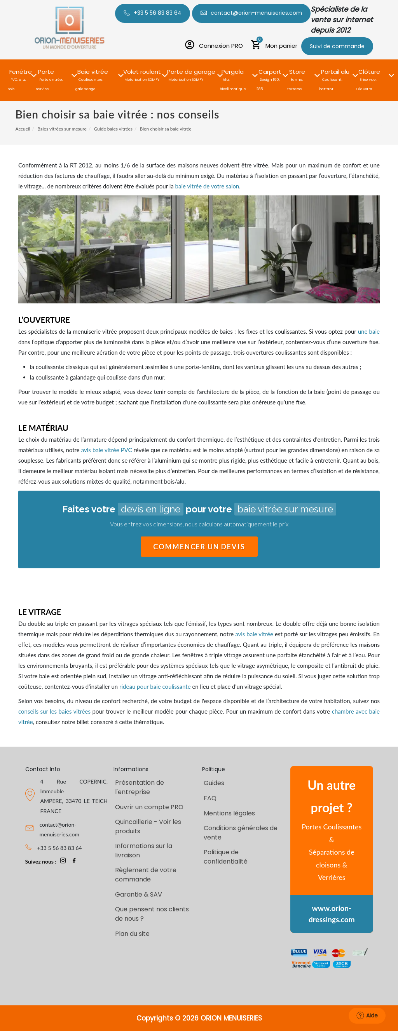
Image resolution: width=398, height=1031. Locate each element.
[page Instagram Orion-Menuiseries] (63, 861)
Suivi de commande (337, 46)
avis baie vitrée (254, 633)
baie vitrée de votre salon (207, 186)
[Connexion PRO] (213, 45)
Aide (367, 1015)
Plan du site (132, 933)
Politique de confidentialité (226, 857)
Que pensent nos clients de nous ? (152, 914)
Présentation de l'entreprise (139, 787)
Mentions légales (229, 813)
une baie (369, 331)
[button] (20, 71)
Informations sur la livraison (143, 850)
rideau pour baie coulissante (155, 686)
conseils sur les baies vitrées (54, 711)
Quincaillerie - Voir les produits (148, 826)
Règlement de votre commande (145, 875)
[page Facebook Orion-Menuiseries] (74, 861)
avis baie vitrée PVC (106, 449)
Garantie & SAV (138, 894)
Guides (214, 782)
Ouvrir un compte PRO (149, 807)
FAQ (210, 798)
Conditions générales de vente (241, 833)
